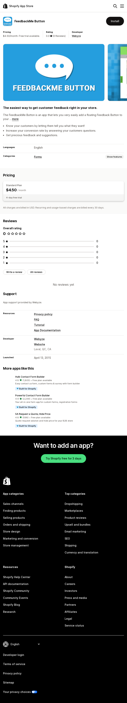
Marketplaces (74, 510)
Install (115, 21)
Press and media (76, 597)
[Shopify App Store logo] (18, 6)
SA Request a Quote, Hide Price (32, 414)
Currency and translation (81, 552)
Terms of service (14, 664)
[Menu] (122, 6)
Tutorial (39, 325)
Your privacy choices (17, 691)
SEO (67, 538)
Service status (74, 625)
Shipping (70, 545)
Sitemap (8, 682)
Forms (38, 156)
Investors (71, 590)
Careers (70, 584)
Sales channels (13, 503)
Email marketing (75, 531)
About (69, 577)
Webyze (76, 36)
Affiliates (71, 611)
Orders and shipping (16, 524)
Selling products (14, 517)
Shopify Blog (11, 604)
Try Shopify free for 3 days (63, 458)
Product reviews (75, 517)
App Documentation (47, 330)
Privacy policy (43, 314)
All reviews (36, 272)
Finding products (14, 510)
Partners (70, 604)
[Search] (115, 6)
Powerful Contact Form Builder (32, 395)
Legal (68, 618)
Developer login (13, 654)
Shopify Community (16, 590)
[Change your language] (25, 644)
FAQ (36, 319)
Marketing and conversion (20, 538)
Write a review (14, 272)
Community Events (15, 597)
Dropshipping (74, 503)
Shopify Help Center (16, 577)
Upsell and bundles (77, 524)
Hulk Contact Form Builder (30, 376)
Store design (11, 531)
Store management (16, 545)
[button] (63, 383)
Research (9, 611)
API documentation (16, 584)
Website (39, 344)
